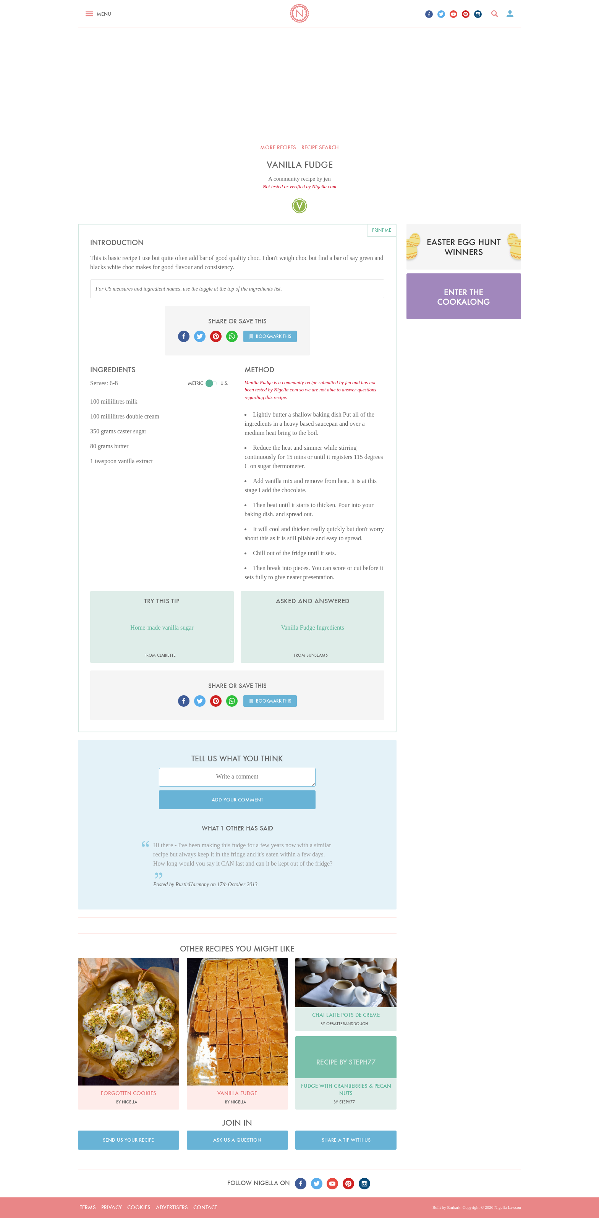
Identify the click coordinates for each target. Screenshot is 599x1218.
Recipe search (320, 147)
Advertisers (172, 1207)
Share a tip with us (346, 1140)
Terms (88, 1207)
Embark (453, 1207)
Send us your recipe (128, 1140)
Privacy (111, 1207)
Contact (205, 1207)
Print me (381, 230)
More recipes (278, 147)
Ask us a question (237, 1140)
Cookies (139, 1207)
